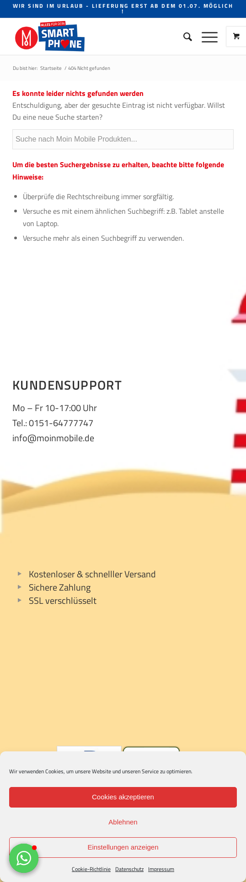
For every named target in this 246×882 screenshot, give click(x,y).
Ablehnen (122, 822)
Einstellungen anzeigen (122, 847)
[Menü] (205, 36)
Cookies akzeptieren (123, 797)
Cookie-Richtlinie (91, 869)
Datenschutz (129, 869)
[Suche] (183, 36)
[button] (23, 858)
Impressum (161, 869)
